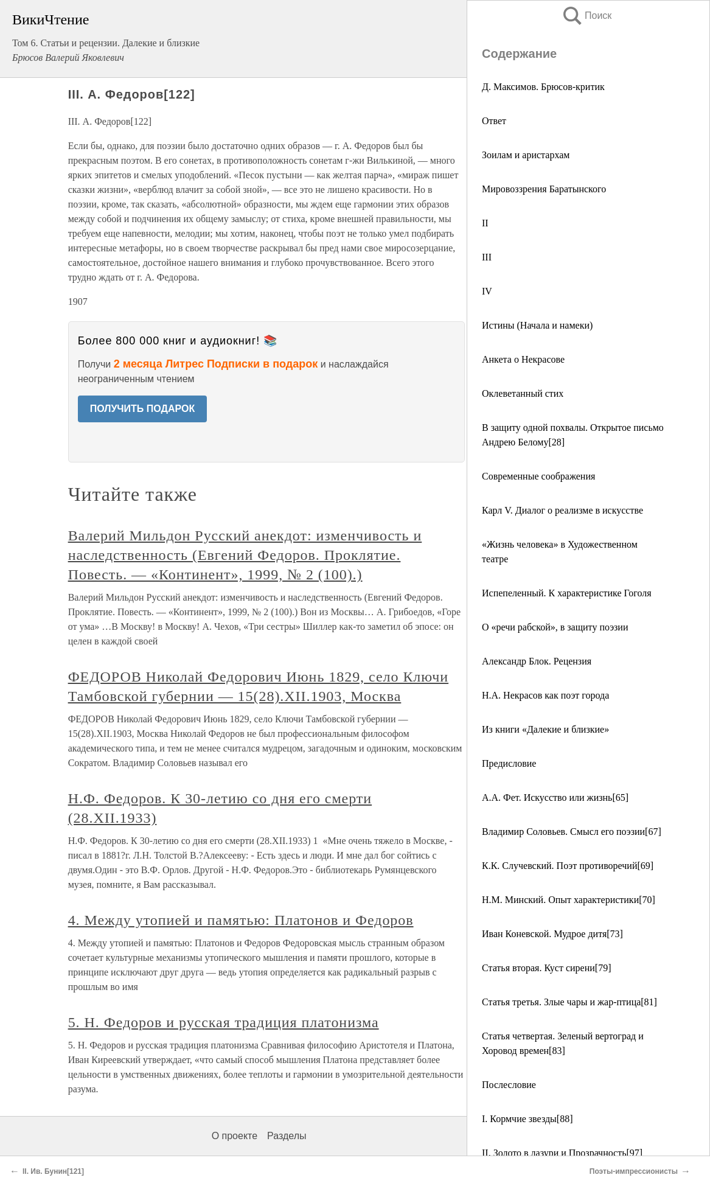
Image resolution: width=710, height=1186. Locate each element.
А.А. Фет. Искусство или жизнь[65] (555, 797)
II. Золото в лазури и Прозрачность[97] (562, 1153)
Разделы (286, 1136)
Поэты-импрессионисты (634, 1171)
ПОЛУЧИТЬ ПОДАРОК (142, 408)
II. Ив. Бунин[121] (53, 1171)
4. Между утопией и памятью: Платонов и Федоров (241, 920)
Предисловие (509, 763)
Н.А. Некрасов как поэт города (545, 695)
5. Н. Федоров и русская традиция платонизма (223, 1022)
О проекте (234, 1136)
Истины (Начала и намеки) (537, 325)
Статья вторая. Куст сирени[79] (546, 968)
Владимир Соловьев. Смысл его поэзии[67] (571, 831)
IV (487, 291)
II (485, 223)
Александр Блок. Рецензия (536, 661)
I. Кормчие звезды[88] (527, 1119)
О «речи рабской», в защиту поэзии (555, 627)
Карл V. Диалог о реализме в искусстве (562, 510)
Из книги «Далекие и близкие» (545, 729)
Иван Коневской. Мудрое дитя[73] (552, 934)
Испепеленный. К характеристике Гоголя (567, 593)
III (487, 257)
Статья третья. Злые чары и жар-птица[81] (569, 1002)
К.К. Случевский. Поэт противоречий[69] (567, 865)
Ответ (494, 121)
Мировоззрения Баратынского (544, 189)
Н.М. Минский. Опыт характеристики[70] (568, 900)
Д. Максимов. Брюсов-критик (543, 87)
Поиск (586, 15)
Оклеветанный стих (522, 393)
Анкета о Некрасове (523, 359)
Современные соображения (538, 476)
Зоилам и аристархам (525, 155)
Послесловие (509, 1085)
